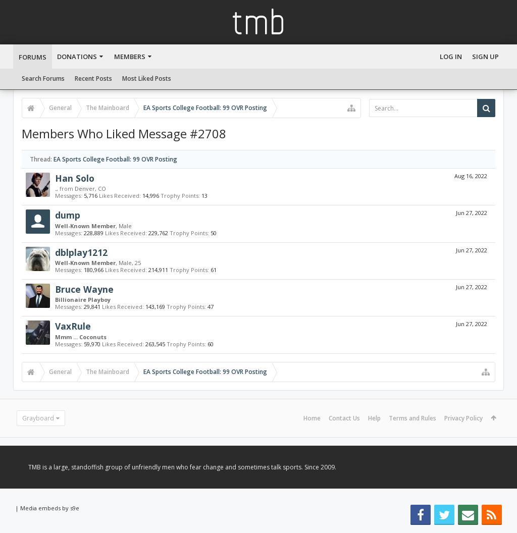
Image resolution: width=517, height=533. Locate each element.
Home (312, 418)
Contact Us (344, 418)
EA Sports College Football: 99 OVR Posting (115, 159)
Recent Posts (93, 78)
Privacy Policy (463, 418)
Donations (77, 56)
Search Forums (43, 78)
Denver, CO (90, 188)
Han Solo (74, 178)
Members (129, 56)
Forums (32, 57)
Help (374, 418)
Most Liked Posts (146, 78)
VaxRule (73, 326)
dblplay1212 (81, 252)
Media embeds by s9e (49, 508)
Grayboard (38, 418)
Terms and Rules (412, 418)
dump (67, 215)
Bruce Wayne (84, 289)
